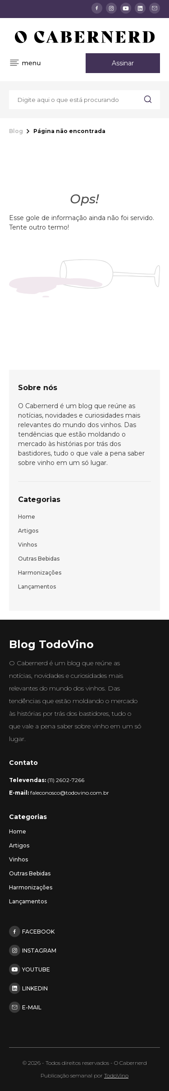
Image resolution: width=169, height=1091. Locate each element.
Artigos (28, 530)
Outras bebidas (38, 558)
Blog (16, 131)
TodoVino (116, 1075)
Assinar (123, 63)
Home (26, 516)
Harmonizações (39, 572)
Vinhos (27, 544)
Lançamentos (37, 586)
